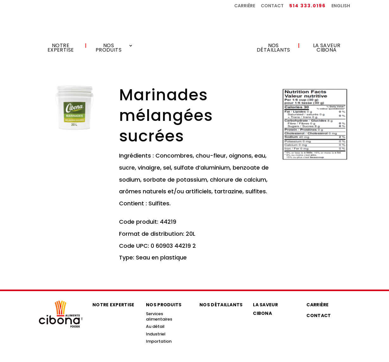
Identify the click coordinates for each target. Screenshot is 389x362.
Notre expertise (60, 48)
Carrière (244, 6)
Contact (272, 6)
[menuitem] (340, 7)
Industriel (156, 334)
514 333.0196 (307, 6)
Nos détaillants (273, 48)
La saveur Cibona (327, 48)
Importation (159, 341)
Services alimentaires (159, 316)
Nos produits (109, 48)
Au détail (155, 326)
